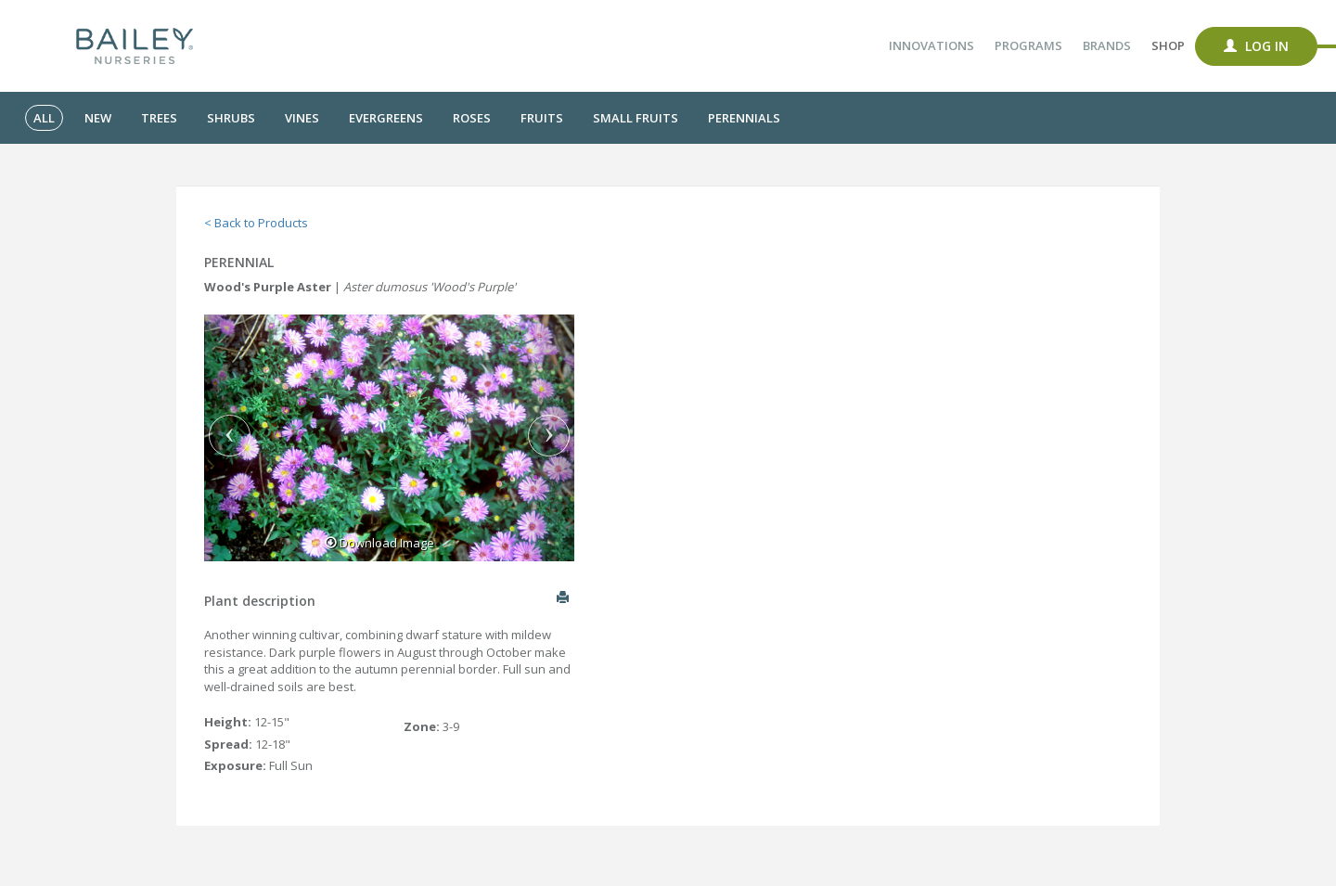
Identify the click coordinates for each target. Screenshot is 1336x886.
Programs (1028, 45)
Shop (1168, 45)
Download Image (379, 542)
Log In (1256, 46)
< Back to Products (256, 222)
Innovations (931, 45)
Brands (1107, 45)
